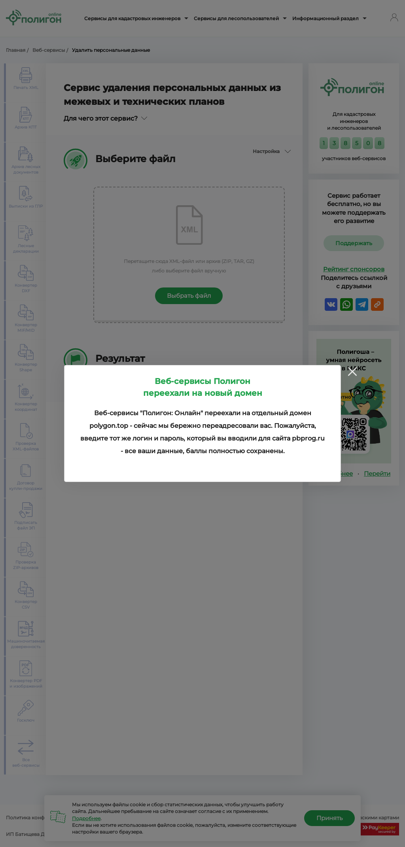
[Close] (352, 371)
